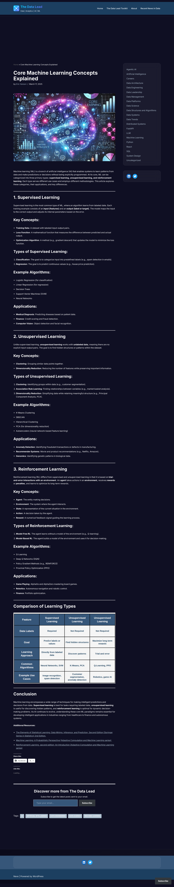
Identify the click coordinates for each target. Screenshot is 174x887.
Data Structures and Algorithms (141, 110)
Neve (15, 879)
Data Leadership (134, 92)
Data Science (74, 819)
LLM (128, 133)
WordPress (38, 879)
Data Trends (132, 120)
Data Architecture (134, 83)
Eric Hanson (21, 84)
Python (129, 143)
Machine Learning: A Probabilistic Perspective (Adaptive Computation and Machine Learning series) (65, 743)
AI (22, 819)
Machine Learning (92, 819)
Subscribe (87, 806)
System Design (133, 156)
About (133, 8)
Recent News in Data (150, 8)
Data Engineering (58, 819)
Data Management (135, 97)
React (129, 147)
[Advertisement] (87, 36)
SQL (128, 152)
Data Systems (133, 115)
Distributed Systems (136, 124)
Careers (130, 78)
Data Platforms (133, 101)
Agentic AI (131, 69)
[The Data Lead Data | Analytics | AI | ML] (27, 8)
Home (99, 8)
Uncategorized (133, 161)
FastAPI (130, 129)
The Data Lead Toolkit (116, 8)
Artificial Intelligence (37, 819)
